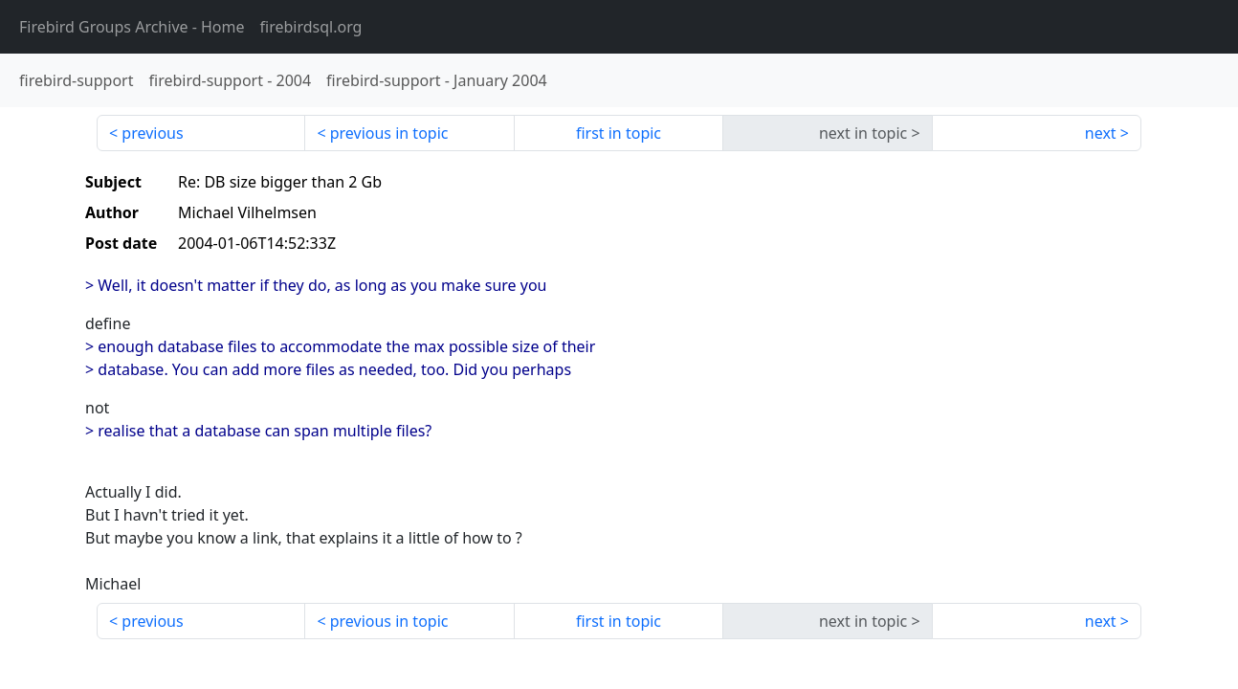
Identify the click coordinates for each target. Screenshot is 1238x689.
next (1100, 133)
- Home (132, 26)
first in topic (618, 133)
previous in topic (389, 133)
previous (152, 133)
